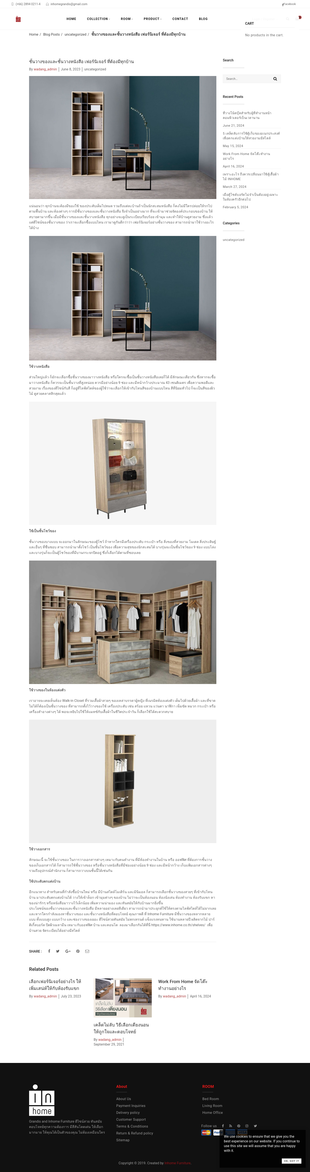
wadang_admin (45, 69)
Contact (180, 19)
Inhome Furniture (177, 1163)
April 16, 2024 (200, 996)
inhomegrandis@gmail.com (69, 4)
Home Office (212, 1113)
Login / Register (263, 19)
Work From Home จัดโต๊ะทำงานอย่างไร (246, 156)
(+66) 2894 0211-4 (28, 4)
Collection (97, 19)
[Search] (287, 19)
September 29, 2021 (109, 1044)
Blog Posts (51, 34)
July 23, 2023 (71, 996)
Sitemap (123, 1140)
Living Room (212, 1106)
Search (275, 78)
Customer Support (131, 1119)
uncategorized (75, 34)
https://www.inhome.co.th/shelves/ (178, 925)
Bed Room (210, 1099)
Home (71, 19)
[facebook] (290, 4)
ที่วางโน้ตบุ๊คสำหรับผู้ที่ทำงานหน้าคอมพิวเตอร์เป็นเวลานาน (247, 115)
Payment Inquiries (131, 1106)
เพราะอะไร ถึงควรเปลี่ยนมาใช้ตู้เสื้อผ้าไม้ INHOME (251, 176)
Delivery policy (128, 1113)
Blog (203, 19)
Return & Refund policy (134, 1133)
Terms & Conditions (132, 1126)
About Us (123, 1099)
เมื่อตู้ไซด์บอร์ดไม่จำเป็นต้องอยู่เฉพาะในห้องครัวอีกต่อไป (250, 197)
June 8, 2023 (70, 69)
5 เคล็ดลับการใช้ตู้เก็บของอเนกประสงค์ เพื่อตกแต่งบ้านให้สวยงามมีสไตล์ (251, 136)
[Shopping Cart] (297, 19)
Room (126, 19)
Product (152, 19)
